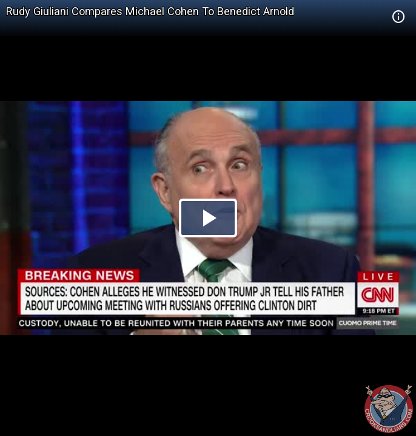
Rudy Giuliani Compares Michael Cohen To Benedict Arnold (150, 11)
